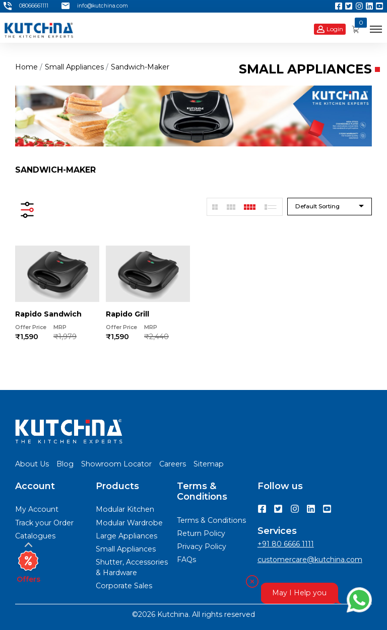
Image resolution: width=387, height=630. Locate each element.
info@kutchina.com (94, 6)
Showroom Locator (116, 463)
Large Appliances (126, 535)
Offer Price (30, 327)
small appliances (74, 66)
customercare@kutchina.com (309, 559)
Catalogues (35, 535)
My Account (36, 509)
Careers (172, 463)
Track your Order (44, 522)
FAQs (186, 559)
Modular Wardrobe (129, 522)
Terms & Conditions (211, 520)
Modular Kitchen (125, 509)
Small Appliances (126, 549)
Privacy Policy (201, 546)
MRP (60, 327)
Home (26, 66)
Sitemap (209, 463)
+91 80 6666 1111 (285, 543)
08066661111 (26, 6)
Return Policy (201, 533)
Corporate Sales (124, 585)
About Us (32, 463)
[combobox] (329, 206)
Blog (65, 463)
